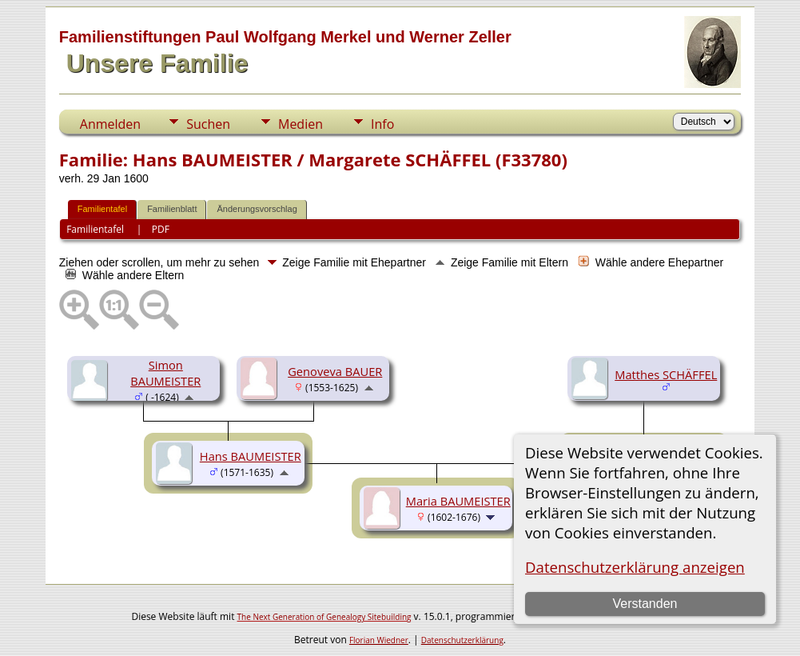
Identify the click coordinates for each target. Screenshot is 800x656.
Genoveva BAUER (335, 371)
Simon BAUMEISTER (165, 373)
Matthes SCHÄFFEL (666, 374)
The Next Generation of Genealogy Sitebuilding (324, 616)
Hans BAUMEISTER (250, 456)
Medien (300, 124)
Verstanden (645, 603)
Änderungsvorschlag (257, 209)
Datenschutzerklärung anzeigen (635, 567)
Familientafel (102, 209)
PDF (160, 229)
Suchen (208, 124)
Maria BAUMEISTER (458, 501)
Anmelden (110, 124)
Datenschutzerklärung (462, 640)
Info (382, 124)
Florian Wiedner (378, 640)
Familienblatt (172, 209)
